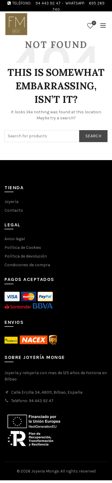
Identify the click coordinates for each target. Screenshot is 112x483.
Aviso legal (14, 238)
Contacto (13, 210)
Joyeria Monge (45, 471)
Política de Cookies (22, 247)
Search (93, 136)
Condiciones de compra (27, 264)
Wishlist (93, 23)
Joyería (11, 201)
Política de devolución (25, 256)
